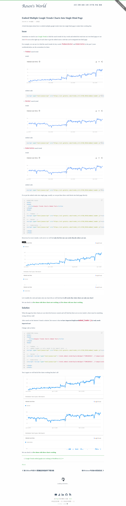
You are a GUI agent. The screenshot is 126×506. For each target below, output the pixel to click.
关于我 (91, 5)
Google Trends (42, 36)
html (24, 464)
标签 (83, 5)
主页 (75, 5)
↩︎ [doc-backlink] (63, 458)
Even (70, 498)
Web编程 (31, 21)
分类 (87, 5)
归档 (79, 5)
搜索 (100, 5)
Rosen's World (34, 6)
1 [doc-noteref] (49, 320)
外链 (96, 5)
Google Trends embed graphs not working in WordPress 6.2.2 (43, 458)
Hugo (57, 498)
